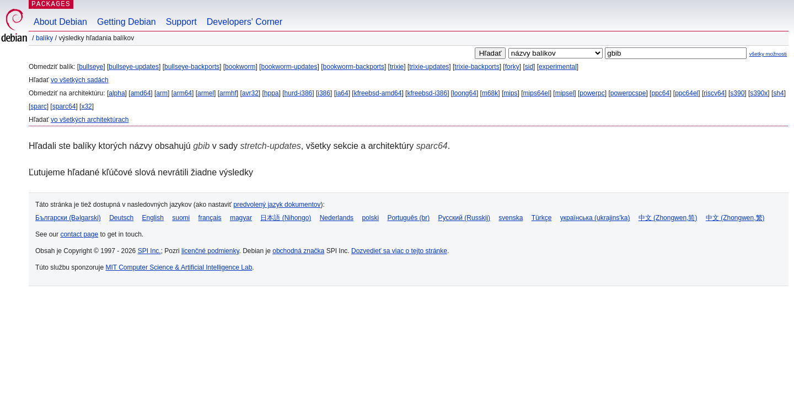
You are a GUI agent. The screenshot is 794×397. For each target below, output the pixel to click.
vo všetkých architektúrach (89, 120)
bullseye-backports (191, 67)
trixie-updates (429, 67)
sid (529, 67)
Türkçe (542, 218)
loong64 (464, 93)
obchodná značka (298, 251)
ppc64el (686, 93)
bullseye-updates (134, 67)
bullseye (91, 67)
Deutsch (121, 218)
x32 (86, 106)
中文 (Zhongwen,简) (668, 218)
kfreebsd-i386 (427, 93)
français (210, 218)
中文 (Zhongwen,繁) (735, 218)
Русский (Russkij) (464, 218)
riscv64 (714, 93)
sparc (38, 106)
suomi (181, 218)
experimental (558, 67)
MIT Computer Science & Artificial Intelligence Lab (178, 267)
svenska (510, 218)
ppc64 (660, 93)
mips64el (536, 93)
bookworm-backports (353, 67)
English (153, 218)
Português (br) (408, 218)
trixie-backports (476, 67)
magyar (241, 218)
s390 (737, 93)
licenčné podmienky (210, 251)
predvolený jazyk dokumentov (276, 204)
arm (162, 93)
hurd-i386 (299, 93)
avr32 (250, 93)
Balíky (44, 38)
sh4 (778, 93)
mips (510, 93)
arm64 (182, 93)
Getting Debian (126, 21)
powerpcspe (628, 93)
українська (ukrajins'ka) (595, 218)
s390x (759, 93)
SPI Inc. (149, 251)
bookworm (240, 67)
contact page (79, 234)
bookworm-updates (289, 67)
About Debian (60, 21)
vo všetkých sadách (80, 80)
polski (370, 218)
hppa (271, 93)
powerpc (592, 93)
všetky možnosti (768, 54)
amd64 (141, 93)
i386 (324, 93)
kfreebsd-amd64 (378, 93)
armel (205, 93)
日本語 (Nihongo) (285, 218)
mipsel (565, 93)
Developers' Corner (244, 21)
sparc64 (64, 106)
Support (181, 21)
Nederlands (336, 218)
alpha (117, 93)
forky (512, 67)
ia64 (342, 93)
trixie (397, 67)
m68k (490, 93)
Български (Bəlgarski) (68, 218)
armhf (228, 93)
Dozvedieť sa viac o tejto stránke (399, 251)
